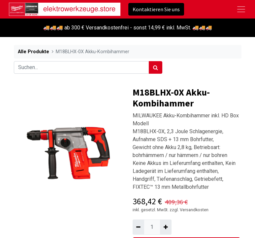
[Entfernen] (138, 227)
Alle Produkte (33, 52)
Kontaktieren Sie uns (156, 9)
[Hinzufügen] (166, 227)
